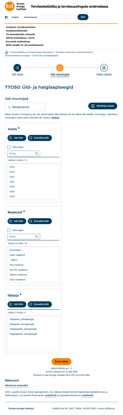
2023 (33, 171)
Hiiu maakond (33, 264)
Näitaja (13, 295)
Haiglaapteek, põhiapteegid (33, 329)
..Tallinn (33, 260)
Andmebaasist (30, 17)
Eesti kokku (33, 250)
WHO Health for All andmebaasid (24, 45)
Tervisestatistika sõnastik (20, 34)
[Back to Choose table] (17, 70)
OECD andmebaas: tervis (20, 37)
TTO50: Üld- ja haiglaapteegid (45, 55)
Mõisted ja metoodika (16, 385)
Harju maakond (33, 255)
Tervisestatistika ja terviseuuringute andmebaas (32, 52)
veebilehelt (50, 395)
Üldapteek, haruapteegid (33, 324)
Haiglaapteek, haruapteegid (33, 334)
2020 (33, 186)
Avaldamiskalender (17, 30)
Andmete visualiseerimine (21, 27)
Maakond (15, 212)
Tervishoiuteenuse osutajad (17, 56)
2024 (33, 166)
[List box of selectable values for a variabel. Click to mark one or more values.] (33, 182)
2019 (33, 191)
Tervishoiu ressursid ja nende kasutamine (73, 52)
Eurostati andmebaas (18, 41)
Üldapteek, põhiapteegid (33, 319)
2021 (33, 181)
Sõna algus (18, 147)
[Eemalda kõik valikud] (39, 138)
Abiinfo (55, 117)
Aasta (12, 129)
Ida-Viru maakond (33, 269)
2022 (33, 176)
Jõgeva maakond (33, 274)
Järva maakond (33, 279)
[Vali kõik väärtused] (17, 138)
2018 (33, 196)
